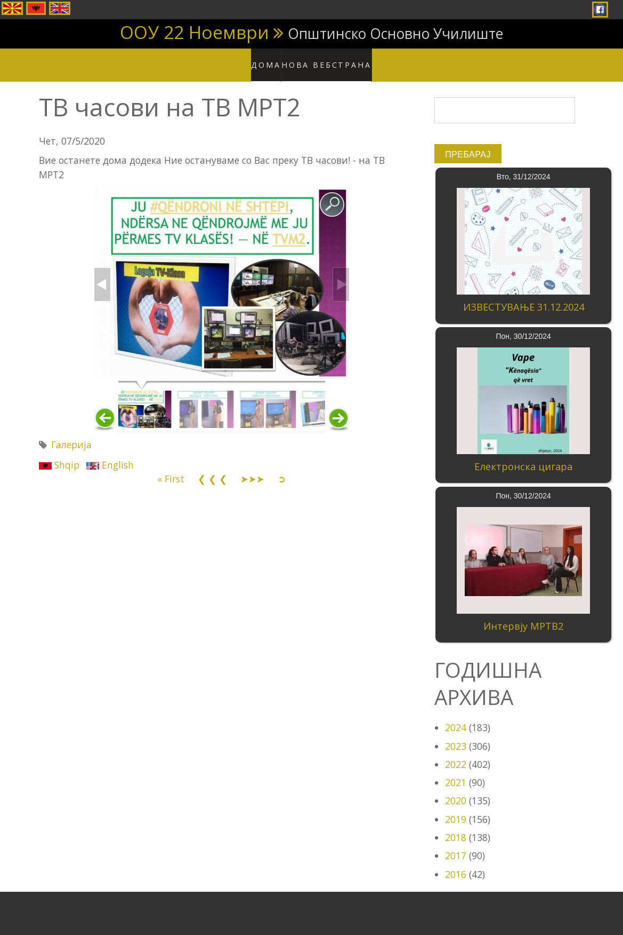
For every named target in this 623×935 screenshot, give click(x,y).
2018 (455, 827)
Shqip (59, 454)
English (110, 454)
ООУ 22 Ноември (194, 32)
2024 (455, 717)
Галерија (71, 434)
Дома (273, 59)
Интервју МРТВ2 (523, 615)
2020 (455, 790)
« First (170, 468)
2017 (455, 845)
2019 (455, 808)
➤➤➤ (252, 468)
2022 (455, 753)
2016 (455, 863)
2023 (455, 735)
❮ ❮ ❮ (212, 468)
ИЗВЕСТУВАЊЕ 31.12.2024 (523, 296)
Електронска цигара (523, 456)
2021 (455, 772)
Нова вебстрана (329, 59)
